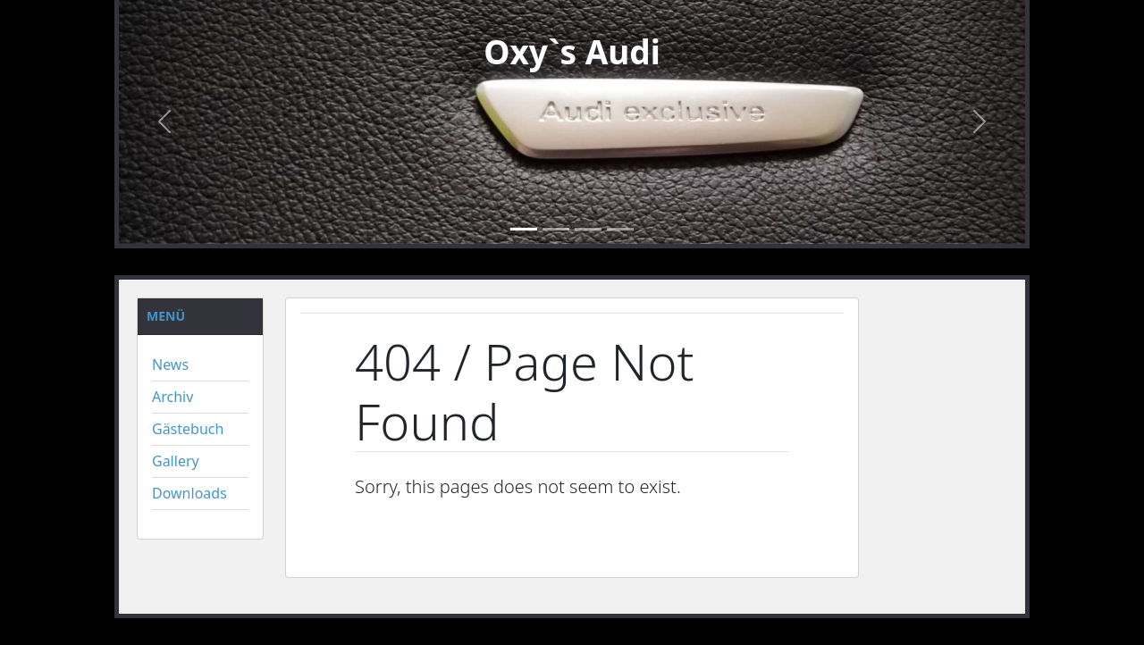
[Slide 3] (588, 229)
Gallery (175, 461)
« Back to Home (418, 535)
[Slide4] (620, 229)
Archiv (172, 396)
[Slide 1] (523, 229)
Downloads (189, 493)
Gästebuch (187, 429)
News (170, 364)
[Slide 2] (556, 229)
